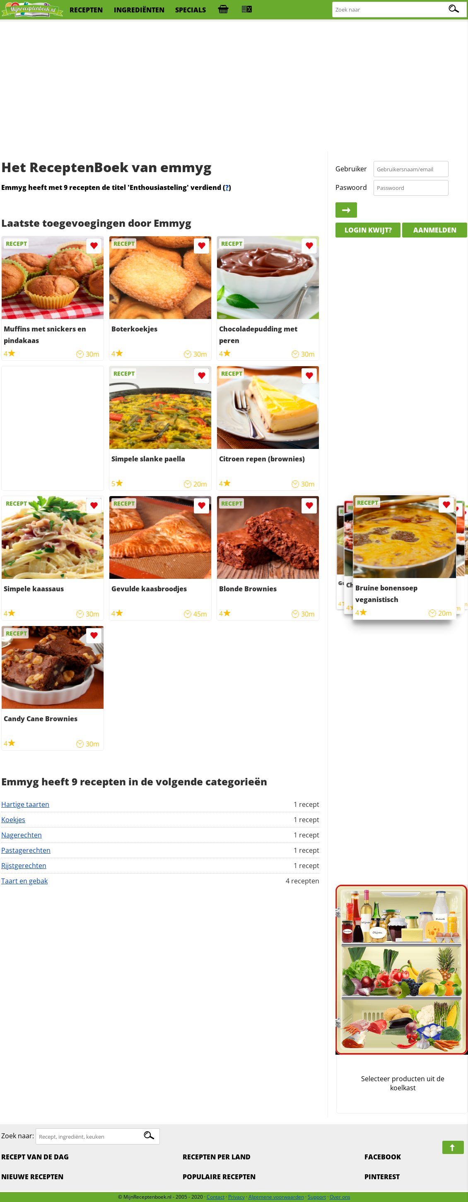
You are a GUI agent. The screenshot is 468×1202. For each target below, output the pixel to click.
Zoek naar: (17, 1136)
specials (190, 9)
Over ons (340, 1196)
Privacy (236, 1196)
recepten (86, 9)
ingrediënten (139, 9)
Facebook (382, 1156)
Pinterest (382, 1176)
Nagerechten (21, 835)
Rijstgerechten (23, 865)
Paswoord (351, 187)
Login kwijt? (368, 230)
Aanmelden (434, 230)
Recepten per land (217, 1156)
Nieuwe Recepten (32, 1176)
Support (317, 1196)
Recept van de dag (35, 1156)
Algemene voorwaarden (276, 1196)
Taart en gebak (24, 880)
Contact (215, 1196)
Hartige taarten (25, 804)
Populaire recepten (219, 1176)
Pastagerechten (26, 850)
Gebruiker (351, 168)
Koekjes (13, 819)
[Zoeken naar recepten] (400, 10)
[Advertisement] (234, 87)
